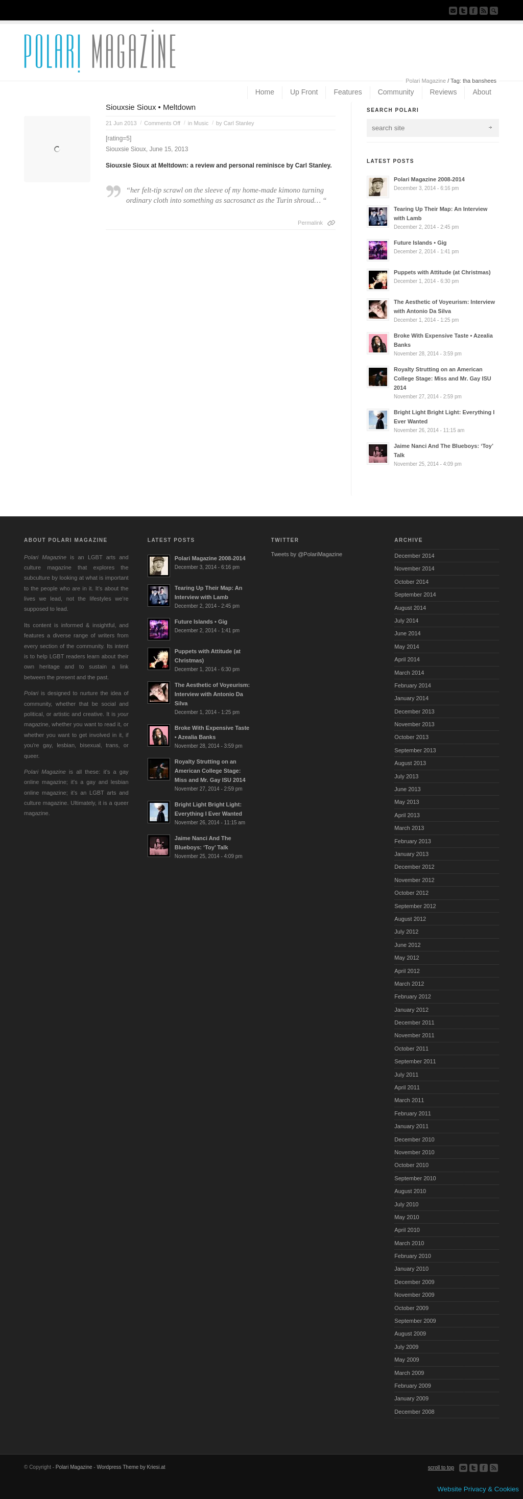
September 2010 (415, 1178)
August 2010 (410, 1191)
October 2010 (411, 1165)
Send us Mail (453, 11)
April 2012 (407, 971)
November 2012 (414, 880)
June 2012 (407, 945)
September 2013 (415, 750)
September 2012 (415, 906)
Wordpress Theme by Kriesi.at (131, 1467)
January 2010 (411, 1269)
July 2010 (406, 1204)
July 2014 (406, 620)
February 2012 (412, 996)
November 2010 (414, 1152)
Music (201, 123)
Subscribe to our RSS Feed (484, 11)
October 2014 (411, 582)
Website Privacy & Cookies (478, 1489)
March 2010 (409, 1243)
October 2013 (411, 737)
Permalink (310, 223)
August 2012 (410, 919)
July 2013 (406, 776)
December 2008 (414, 1412)
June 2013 (407, 789)
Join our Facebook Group (473, 11)
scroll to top (441, 1467)
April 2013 (407, 815)
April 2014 (407, 659)
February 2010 (412, 1256)
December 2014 (414, 556)
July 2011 (406, 1075)
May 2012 (406, 958)
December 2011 (414, 1022)
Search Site (494, 11)
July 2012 (406, 932)
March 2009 (409, 1373)
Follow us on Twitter (463, 11)
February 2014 (412, 685)
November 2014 (414, 568)
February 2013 (412, 841)
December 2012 (414, 867)
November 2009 (414, 1295)
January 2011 (411, 1126)
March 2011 (409, 1100)
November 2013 (414, 724)
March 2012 (409, 984)
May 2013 (406, 802)
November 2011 (414, 1035)
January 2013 (411, 854)
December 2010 (414, 1139)
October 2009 (411, 1308)
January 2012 (411, 1010)
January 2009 (411, 1398)
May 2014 (406, 647)
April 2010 (407, 1230)
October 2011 (411, 1048)
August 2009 (410, 1333)
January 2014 (411, 698)
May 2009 (406, 1360)
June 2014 (407, 633)
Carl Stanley (239, 123)
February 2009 (412, 1386)
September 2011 (415, 1061)
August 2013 (410, 763)
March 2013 (409, 828)
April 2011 (407, 1087)
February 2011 (412, 1113)
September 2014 (415, 594)
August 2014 (410, 608)
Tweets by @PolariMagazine (307, 554)
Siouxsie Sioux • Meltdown (151, 107)
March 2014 (409, 673)
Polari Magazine (426, 81)
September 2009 (415, 1321)
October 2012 (411, 893)
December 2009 (414, 1282)
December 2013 (414, 711)
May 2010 (406, 1217)
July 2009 (406, 1347)
